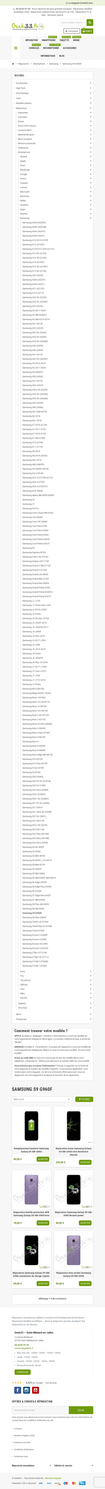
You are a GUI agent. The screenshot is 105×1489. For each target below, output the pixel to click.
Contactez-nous (21, 1456)
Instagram (26, 1391)
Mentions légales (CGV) (24, 1435)
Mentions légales (53, 1478)
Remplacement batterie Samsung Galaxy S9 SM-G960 (31, 1150)
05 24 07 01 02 (23, 9)
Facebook (17, 1390)
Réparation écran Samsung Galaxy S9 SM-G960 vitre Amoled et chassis (74, 1151)
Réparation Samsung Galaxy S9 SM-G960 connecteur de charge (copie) (31, 1274)
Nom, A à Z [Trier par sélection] (19, 1099)
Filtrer (84, 1099)
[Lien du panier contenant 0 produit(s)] (87, 31)
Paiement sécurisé (22, 1442)
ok (81, 1410)
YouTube (35, 1391)
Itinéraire (22, 1372)
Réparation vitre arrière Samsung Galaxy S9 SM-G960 (73, 1274)
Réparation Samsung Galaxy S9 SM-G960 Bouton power (73, 1214)
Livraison (18, 1428)
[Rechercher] (76, 22)
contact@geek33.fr (24, 1348)
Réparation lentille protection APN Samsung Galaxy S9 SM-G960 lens (31, 1214)
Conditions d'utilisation (24, 1449)
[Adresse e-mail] (40, 1410)
